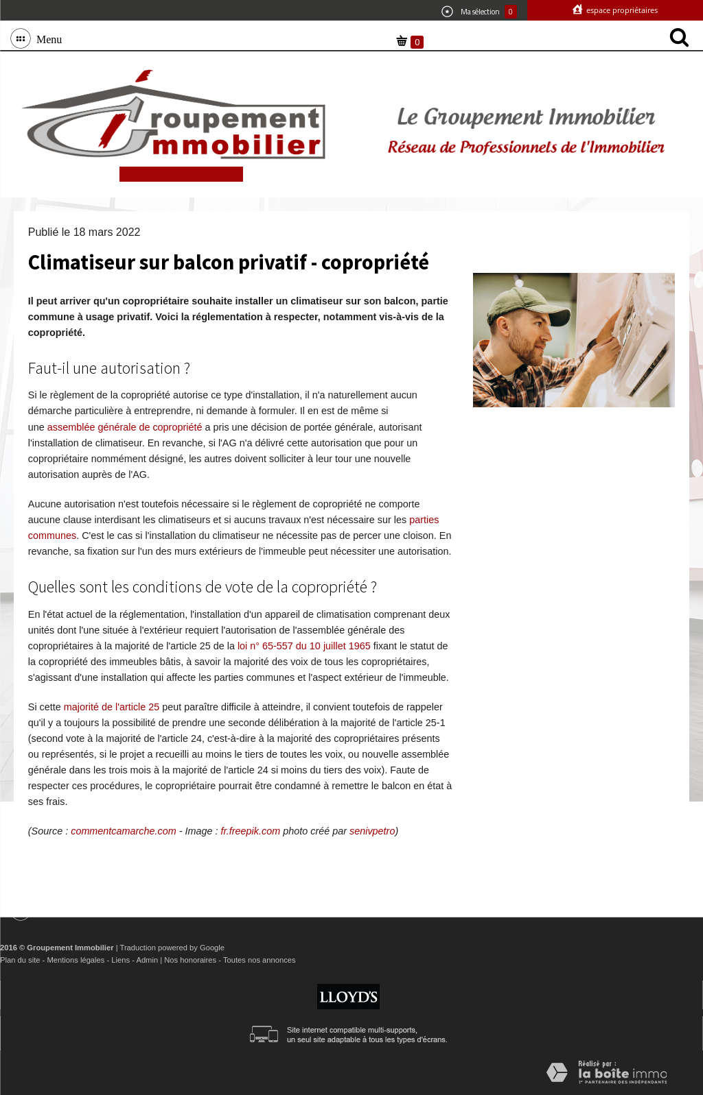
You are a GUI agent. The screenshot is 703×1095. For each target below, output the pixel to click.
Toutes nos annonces (259, 960)
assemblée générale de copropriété (125, 427)
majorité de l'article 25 (112, 706)
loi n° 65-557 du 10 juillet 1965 (304, 645)
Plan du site (20, 960)
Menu (46, 38)
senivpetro (372, 831)
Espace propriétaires (621, 10)
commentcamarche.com (123, 831)
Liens (120, 960)
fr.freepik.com (251, 831)
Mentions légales (75, 960)
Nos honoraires (190, 960)
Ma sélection (479, 12)
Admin (147, 960)
